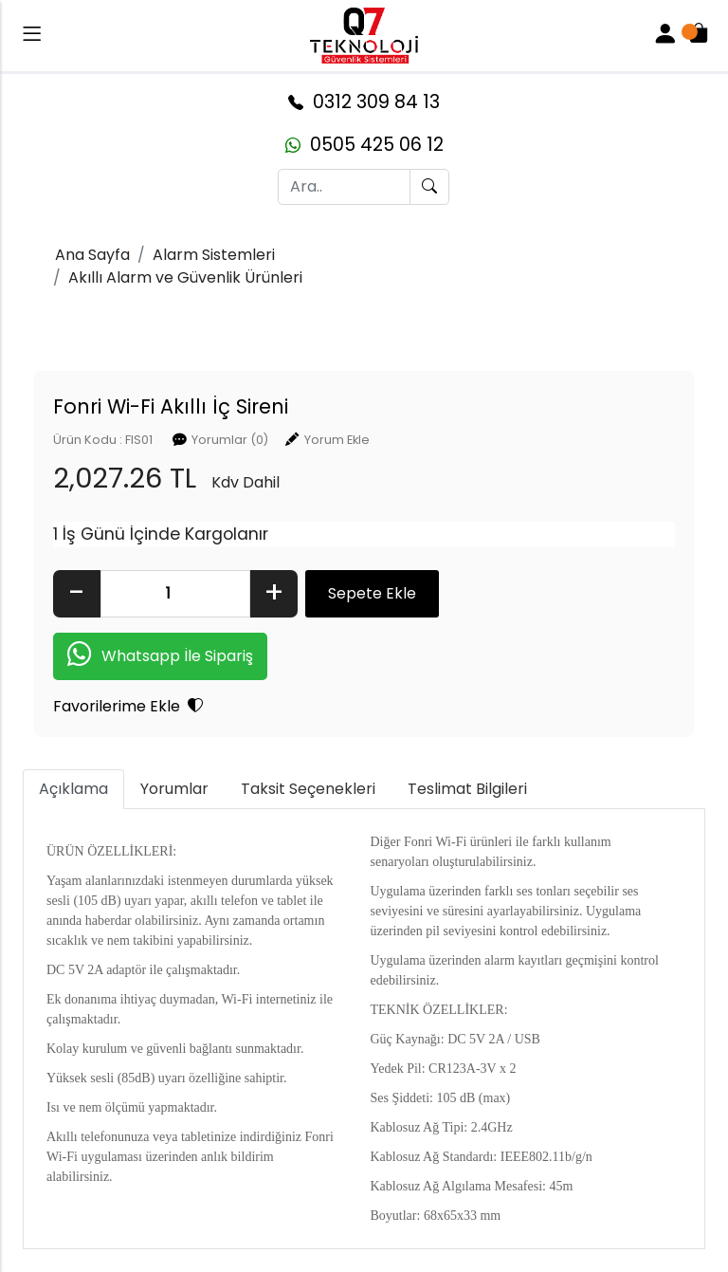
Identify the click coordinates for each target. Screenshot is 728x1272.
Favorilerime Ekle (128, 706)
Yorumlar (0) (229, 440)
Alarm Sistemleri (214, 255)
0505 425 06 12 (364, 144)
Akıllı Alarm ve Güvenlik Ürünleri (185, 277)
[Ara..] (344, 187)
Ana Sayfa (92, 255)
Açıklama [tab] (73, 789)
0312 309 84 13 (364, 102)
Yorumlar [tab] (174, 789)
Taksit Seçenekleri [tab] (308, 789)
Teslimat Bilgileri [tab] (467, 789)
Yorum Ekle (337, 440)
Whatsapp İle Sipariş (160, 656)
